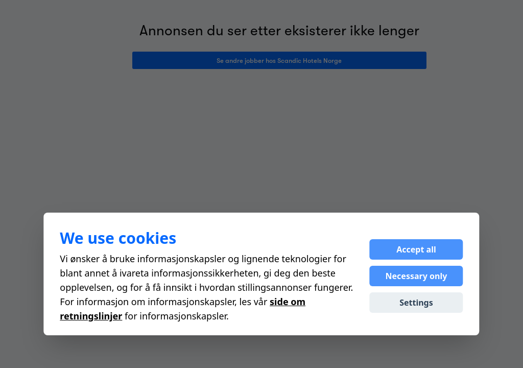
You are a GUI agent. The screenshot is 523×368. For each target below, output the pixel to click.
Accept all (416, 249)
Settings (416, 302)
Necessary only (416, 276)
